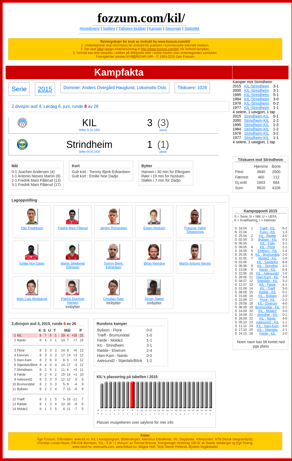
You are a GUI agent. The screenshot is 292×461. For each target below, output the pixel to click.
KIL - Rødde (267, 236)
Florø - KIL (267, 300)
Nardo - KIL (267, 270)
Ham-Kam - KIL (267, 277)
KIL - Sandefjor (267, 262)
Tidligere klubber (132, 28)
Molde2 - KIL (267, 258)
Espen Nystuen (154, 228)
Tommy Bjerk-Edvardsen (113, 265)
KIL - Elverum (267, 303)
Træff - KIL (267, 228)
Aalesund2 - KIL (267, 322)
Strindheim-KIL (256, 116)
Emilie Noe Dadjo (32, 263)
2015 (45, 89)
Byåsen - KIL (267, 240)
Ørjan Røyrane (154, 263)
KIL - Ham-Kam (267, 326)
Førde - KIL (267, 333)
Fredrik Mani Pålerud (72, 228)
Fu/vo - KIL (267, 232)
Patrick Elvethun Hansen (73, 301)
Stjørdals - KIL (267, 281)
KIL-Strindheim (256, 86)
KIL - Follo (267, 243)
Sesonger (173, 28)
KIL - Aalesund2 (267, 273)
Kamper (155, 28)
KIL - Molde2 (267, 311)
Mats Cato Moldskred (32, 299)
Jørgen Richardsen (113, 228)
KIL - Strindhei (267, 266)
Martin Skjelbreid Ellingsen (73, 265)
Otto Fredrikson (32, 228)
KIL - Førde (267, 285)
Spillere (109, 28)
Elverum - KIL (267, 251)
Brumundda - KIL (267, 307)
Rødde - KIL (267, 292)
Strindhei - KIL (267, 315)
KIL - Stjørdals (267, 330)
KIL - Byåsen (267, 296)
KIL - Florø (267, 247)
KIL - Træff (267, 288)
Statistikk (191, 28)
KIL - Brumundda (267, 255)
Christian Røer (113, 299)
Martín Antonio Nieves (195, 263)
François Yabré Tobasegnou (195, 230)
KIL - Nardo (267, 318)
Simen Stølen (154, 299)
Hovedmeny (90, 28)
